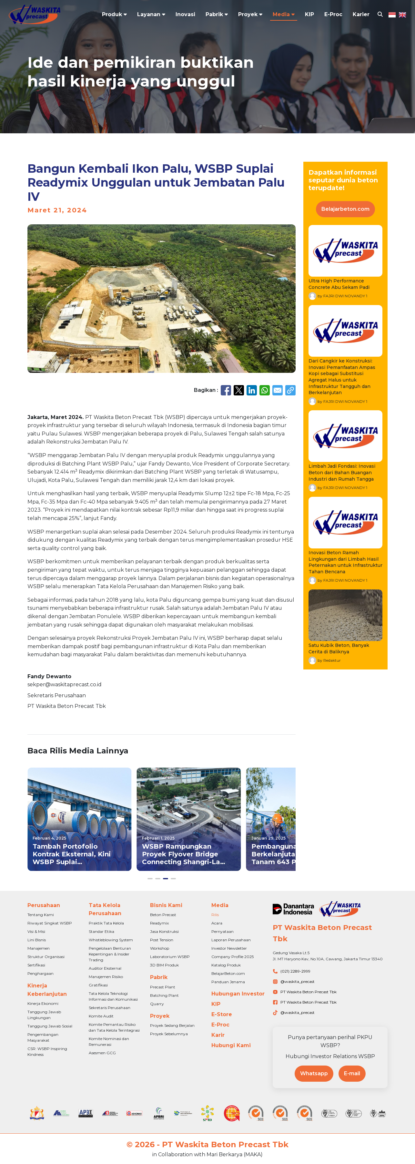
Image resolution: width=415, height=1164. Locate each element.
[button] (150, 878)
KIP (309, 15)
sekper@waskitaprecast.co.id (64, 684)
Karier (361, 15)
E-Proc (333, 15)
